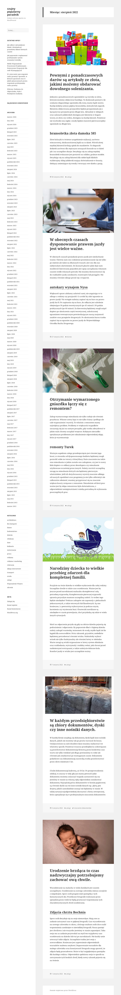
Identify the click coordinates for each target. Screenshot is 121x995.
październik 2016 (13, 446)
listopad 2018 (12, 375)
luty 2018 (10, 398)
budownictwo (12, 531)
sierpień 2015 (12, 491)
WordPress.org (12, 613)
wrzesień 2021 (12, 285)
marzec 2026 (11, 117)
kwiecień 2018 (12, 390)
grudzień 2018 (12, 371)
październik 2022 (13, 237)
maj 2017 (10, 424)
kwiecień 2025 (12, 151)
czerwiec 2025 (12, 143)
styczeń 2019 (11, 368)
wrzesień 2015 (12, 488)
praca (9, 554)
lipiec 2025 (11, 139)
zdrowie (10, 587)
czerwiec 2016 (12, 461)
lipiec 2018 (11, 383)
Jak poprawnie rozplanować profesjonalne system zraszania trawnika (17, 57)
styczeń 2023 (11, 229)
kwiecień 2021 (12, 304)
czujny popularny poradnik (13, 11)
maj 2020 (10, 338)
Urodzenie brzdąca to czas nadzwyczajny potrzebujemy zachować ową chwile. (77, 875)
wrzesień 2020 (12, 327)
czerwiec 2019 (12, 357)
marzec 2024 (11, 188)
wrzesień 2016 (12, 450)
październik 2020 (13, 323)
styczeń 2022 (11, 270)
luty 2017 (10, 435)
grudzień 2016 (12, 443)
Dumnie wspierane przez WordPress (63, 990)
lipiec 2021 (11, 293)
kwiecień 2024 (12, 184)
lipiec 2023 (11, 211)
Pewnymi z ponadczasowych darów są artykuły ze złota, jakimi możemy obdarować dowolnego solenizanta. (76, 82)
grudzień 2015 (12, 476)
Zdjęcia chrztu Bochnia (68, 912)
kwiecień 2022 (12, 259)
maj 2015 (10, 499)
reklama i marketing (14, 561)
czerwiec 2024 (12, 177)
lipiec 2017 (11, 416)
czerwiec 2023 (12, 214)
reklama (10, 557)
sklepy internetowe (14, 569)
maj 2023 (10, 218)
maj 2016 (10, 465)
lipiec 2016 (11, 458)
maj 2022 (10, 255)
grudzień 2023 (12, 199)
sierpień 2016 (12, 454)
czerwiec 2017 (12, 420)
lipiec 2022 (11, 248)
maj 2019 (10, 360)
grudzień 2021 (12, 274)
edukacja (10, 539)
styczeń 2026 (11, 124)
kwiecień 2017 (12, 428)
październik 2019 (13, 349)
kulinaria (10, 546)
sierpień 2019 (12, 353)
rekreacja (10, 565)
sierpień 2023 (12, 207)
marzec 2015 (11, 506)
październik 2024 (13, 162)
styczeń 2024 (11, 196)
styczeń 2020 (11, 345)
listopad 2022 (12, 233)
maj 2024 (10, 181)
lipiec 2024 (11, 173)
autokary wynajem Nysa (69, 287)
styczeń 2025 (11, 158)
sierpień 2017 (12, 413)
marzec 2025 (11, 154)
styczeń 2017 (11, 439)
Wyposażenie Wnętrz (15, 584)
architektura (11, 520)
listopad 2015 (12, 480)
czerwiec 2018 (12, 386)
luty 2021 (10, 312)
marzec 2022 (11, 263)
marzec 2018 (11, 394)
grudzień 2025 (12, 128)
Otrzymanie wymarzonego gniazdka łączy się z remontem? (75, 404)
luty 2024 (10, 192)
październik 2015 (13, 484)
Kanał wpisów (12, 605)
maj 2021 (10, 300)
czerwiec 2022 (12, 252)
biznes (9, 528)
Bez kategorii (12, 524)
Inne (8, 543)
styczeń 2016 (11, 473)
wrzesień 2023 (12, 203)
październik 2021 (13, 282)
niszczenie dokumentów (82, 808)
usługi (9, 580)
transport (10, 572)
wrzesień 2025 (12, 136)
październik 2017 (13, 409)
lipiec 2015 (11, 495)
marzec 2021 (11, 308)
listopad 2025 (12, 132)
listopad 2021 (12, 278)
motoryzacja (11, 550)
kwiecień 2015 (12, 503)
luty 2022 (10, 267)
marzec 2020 (11, 342)
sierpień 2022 (12, 244)
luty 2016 (10, 469)
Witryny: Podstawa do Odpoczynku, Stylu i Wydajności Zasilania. (15, 91)
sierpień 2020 (12, 330)
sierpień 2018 (12, 379)
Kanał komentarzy (13, 609)
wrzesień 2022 (12, 240)
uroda (9, 576)
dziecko (10, 535)
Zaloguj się (11, 601)
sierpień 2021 (12, 289)
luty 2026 (10, 121)
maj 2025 (10, 147)
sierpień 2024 (12, 169)
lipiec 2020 (11, 334)
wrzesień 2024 (12, 166)
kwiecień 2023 (12, 222)
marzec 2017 (11, 431)
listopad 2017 (12, 405)
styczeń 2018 (11, 401)
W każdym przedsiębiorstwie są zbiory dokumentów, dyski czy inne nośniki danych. (77, 725)
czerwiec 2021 (12, 297)
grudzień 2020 (12, 319)
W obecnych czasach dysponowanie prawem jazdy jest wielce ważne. (77, 244)
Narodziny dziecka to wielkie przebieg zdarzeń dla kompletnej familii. (77, 573)
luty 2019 (10, 364)
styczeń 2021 (11, 315)
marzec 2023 (11, 225)
